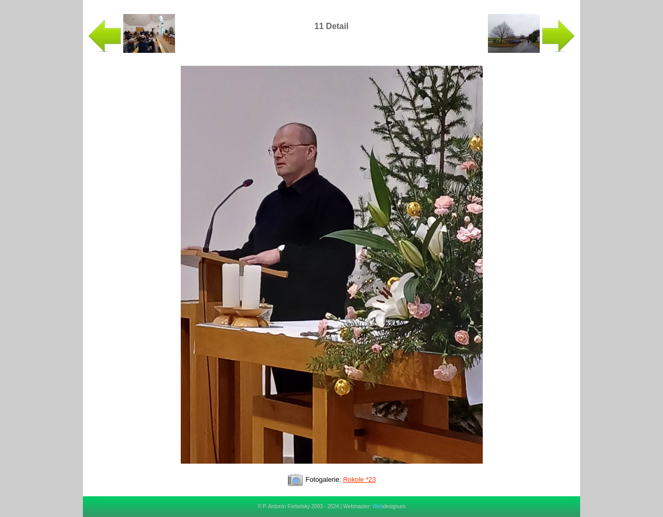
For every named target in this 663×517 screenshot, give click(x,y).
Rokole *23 (359, 479)
